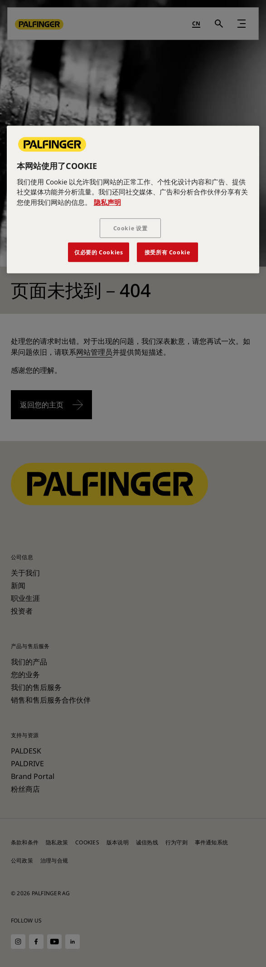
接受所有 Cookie (167, 252)
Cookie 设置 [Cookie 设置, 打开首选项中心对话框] (130, 228)
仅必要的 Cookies (98, 252)
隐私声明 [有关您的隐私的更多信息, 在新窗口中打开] (107, 201)
